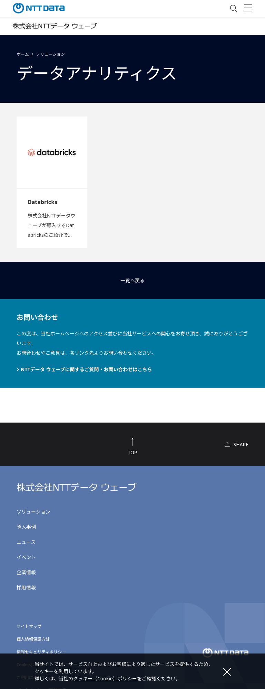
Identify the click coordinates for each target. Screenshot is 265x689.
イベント (26, 557)
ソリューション (50, 54)
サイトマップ (29, 626)
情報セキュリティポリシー (41, 652)
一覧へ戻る (132, 280)
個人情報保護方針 (33, 639)
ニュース (26, 542)
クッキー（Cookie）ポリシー (105, 678)
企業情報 (26, 572)
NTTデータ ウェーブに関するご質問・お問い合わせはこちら (86, 369)
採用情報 (26, 587)
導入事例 (26, 527)
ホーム (23, 54)
